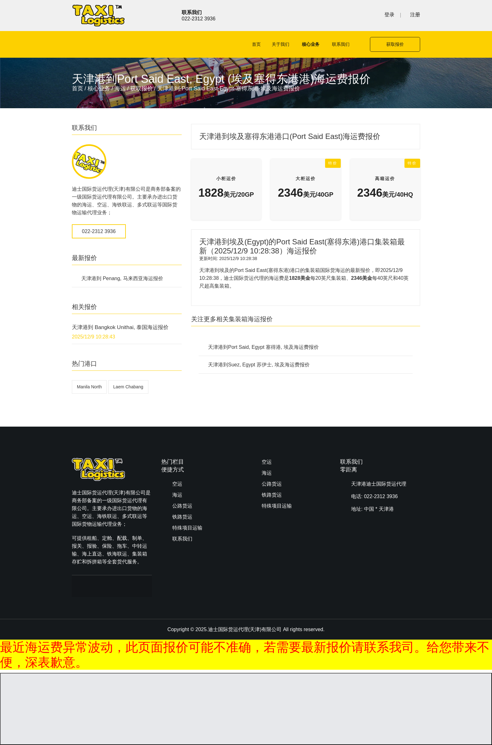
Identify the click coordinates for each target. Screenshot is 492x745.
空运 (177, 484)
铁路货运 (182, 516)
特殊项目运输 (187, 527)
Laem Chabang (128, 386)
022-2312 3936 (99, 231)
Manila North (89, 386)
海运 (120, 88)
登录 (389, 14)
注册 (415, 14)
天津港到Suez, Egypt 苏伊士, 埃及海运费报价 (259, 364)
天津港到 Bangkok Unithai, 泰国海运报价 (120, 327)
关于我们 (280, 44)
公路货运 (182, 505)
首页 (256, 44)
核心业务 (310, 44)
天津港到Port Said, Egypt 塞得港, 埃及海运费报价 (263, 347)
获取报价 (395, 44)
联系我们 (341, 44)
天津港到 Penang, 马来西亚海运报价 (122, 278)
